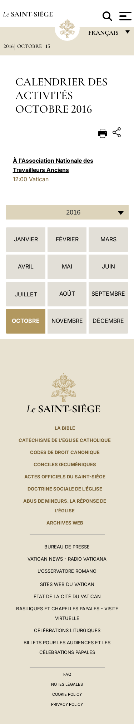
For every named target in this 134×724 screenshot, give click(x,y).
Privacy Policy (67, 704)
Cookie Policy (67, 694)
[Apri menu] (124, 16)
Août (67, 293)
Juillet (26, 294)
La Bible (65, 428)
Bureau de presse (67, 547)
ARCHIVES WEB (64, 523)
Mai (67, 266)
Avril (26, 266)
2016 (9, 46)
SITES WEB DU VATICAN (67, 584)
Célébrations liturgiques (67, 630)
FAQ (67, 674)
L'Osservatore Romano (67, 571)
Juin (108, 266)
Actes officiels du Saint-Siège (64, 476)
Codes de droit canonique (65, 452)
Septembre (108, 293)
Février (67, 239)
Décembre (108, 320)
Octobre (29, 46)
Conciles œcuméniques (65, 464)
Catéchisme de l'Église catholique (65, 440)
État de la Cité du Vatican (67, 596)
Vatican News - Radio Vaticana (67, 559)
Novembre (67, 320)
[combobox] (67, 212)
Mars (108, 239)
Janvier (26, 239)
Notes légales (67, 684)
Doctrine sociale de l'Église (65, 489)
